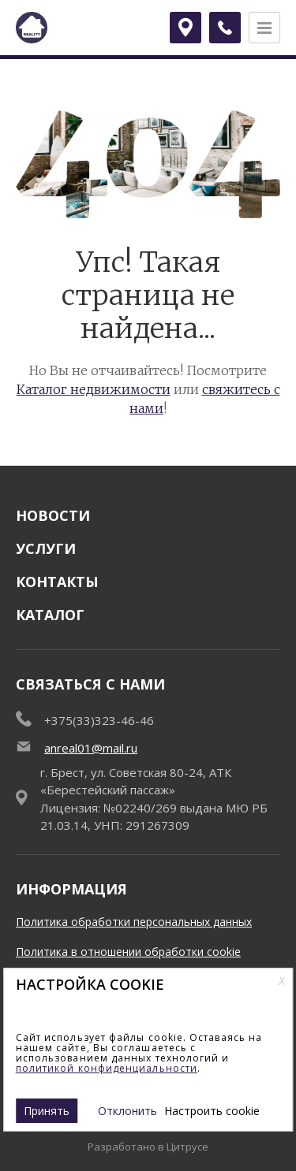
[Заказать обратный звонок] (225, 27)
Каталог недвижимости (93, 389)
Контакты (57, 581)
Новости (53, 515)
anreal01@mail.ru (90, 748)
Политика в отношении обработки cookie (128, 951)
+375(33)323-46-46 (99, 720)
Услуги (46, 548)
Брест (189, 27)
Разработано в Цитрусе (148, 1146)
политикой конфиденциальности (106, 1068)
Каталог (50, 614)
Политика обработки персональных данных (134, 921)
